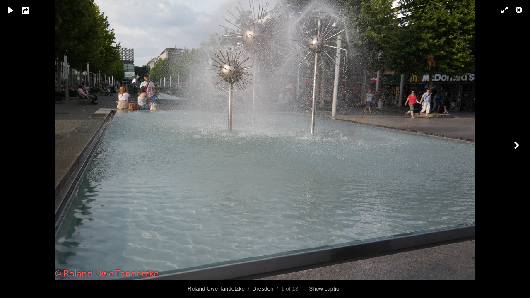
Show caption (325, 289)
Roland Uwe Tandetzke (216, 289)
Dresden (263, 289)
